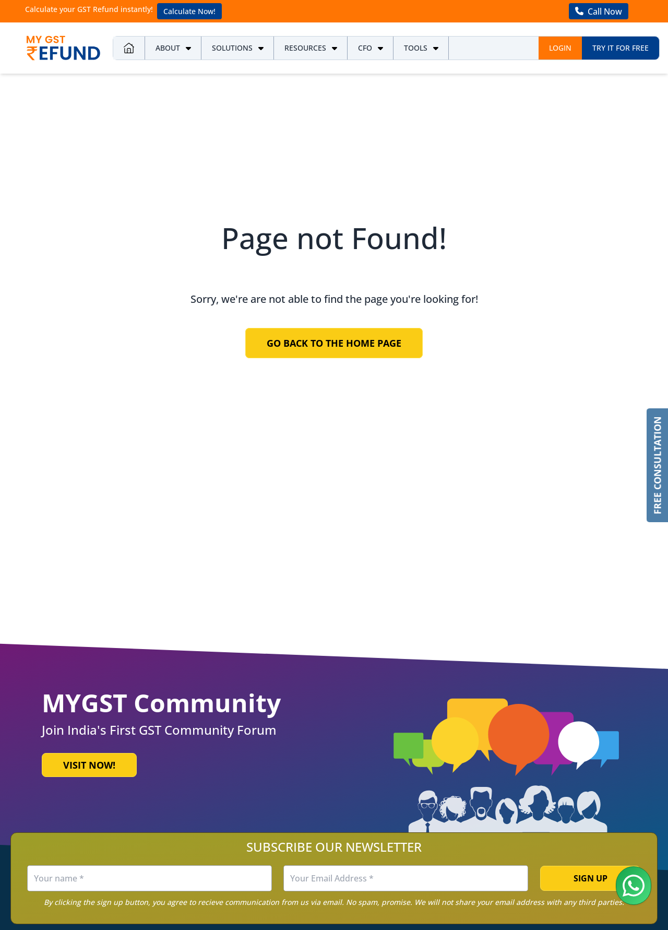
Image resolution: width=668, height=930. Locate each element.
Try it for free (620, 48)
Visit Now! (89, 765)
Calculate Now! (189, 11)
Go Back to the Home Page (334, 343)
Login (560, 48)
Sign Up (590, 878)
